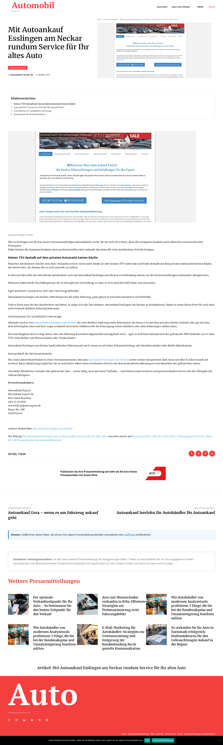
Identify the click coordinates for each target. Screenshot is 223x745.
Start (99, 19)
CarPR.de (129, 534)
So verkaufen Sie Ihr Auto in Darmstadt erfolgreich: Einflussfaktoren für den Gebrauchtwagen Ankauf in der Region (192, 636)
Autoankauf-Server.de (21, 75)
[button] (212, 7)
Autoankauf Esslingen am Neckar (108, 359)
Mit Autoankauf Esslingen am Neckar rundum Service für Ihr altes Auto (65, 436)
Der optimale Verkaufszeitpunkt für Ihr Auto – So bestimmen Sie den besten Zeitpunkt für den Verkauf (52, 605)
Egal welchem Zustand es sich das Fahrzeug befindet (39, 107)
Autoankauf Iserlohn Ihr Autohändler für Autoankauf (166, 512)
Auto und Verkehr (18, 68)
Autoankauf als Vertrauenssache (29, 114)
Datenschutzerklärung (163, 740)
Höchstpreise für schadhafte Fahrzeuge (32, 111)
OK (147, 740)
